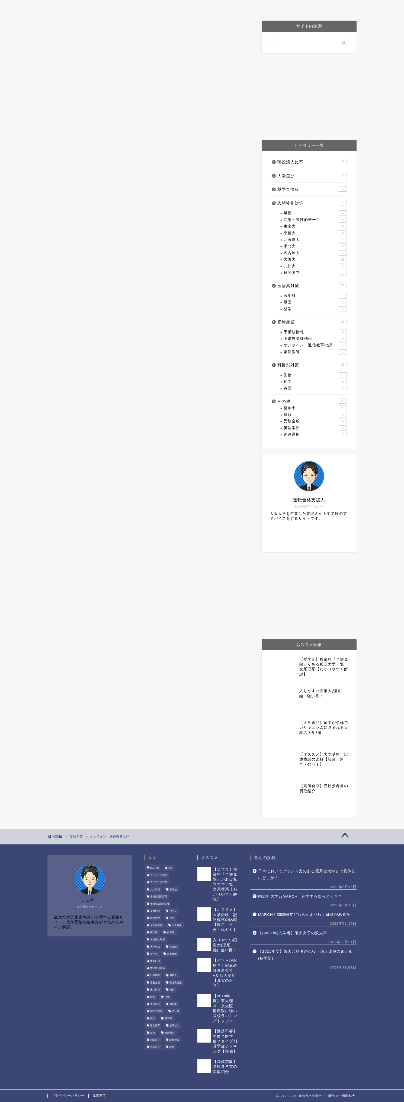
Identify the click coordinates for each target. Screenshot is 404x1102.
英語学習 (315, 428)
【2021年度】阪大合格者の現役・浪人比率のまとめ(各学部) (305, 955)
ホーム (104, 7)
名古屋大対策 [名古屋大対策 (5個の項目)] (157, 939)
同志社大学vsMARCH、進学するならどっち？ (300, 896)
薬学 (315, 309)
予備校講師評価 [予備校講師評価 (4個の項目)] (158, 896)
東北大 (315, 246)
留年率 (315, 408)
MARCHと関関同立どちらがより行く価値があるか (304, 915)
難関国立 (315, 273)
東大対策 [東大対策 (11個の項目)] (155, 990)
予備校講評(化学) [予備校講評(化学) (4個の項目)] (159, 903)
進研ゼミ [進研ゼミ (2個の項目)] (174, 1025)
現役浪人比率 (312, 161)
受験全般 (315, 421)
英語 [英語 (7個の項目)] (152, 1018)
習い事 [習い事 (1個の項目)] (175, 1011)
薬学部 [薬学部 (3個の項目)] (168, 1018)
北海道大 (315, 239)
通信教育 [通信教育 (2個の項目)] (155, 1025)
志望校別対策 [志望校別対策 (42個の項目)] (157, 968)
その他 (312, 401)
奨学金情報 (312, 189)
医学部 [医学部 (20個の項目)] (154, 932)
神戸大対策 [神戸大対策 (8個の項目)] (156, 1011)
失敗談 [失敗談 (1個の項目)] (173, 946)
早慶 (315, 213)
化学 (315, 381)
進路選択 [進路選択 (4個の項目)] (169, 1032)
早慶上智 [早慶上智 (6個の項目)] (155, 982)
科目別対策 (312, 364)
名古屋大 (315, 253)
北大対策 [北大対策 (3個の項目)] (177, 925)
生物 (315, 375)
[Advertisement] (309, 97)
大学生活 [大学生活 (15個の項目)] (155, 946)
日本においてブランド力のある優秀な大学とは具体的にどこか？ (307, 874)
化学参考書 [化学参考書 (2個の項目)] (156, 925)
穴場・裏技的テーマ (315, 220)
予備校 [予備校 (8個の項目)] (173, 889)
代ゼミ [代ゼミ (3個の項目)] (173, 911)
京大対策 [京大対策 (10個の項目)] (155, 911)
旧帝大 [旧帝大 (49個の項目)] (173, 975)
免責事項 (99, 1095)
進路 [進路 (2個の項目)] (152, 1032)
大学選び (312, 175)
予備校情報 (315, 332)
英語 (315, 388)
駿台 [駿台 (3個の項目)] (171, 1047)
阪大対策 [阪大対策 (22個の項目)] (174, 1039)
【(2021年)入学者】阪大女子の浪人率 (292, 933)
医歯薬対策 (213, 7)
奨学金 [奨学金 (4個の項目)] (154, 954)
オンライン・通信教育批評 (315, 345)
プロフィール (140, 7)
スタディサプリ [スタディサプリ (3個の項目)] (158, 882)
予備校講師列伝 (315, 338)
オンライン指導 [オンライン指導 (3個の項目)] (158, 875)
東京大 (315, 226)
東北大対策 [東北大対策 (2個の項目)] (175, 982)
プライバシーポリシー (68, 1095)
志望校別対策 (312, 202)
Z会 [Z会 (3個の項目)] (170, 868)
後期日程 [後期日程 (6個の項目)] (155, 961)
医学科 (315, 296)
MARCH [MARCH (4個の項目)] (154, 868)
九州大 (315, 266)
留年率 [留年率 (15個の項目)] (173, 1004)
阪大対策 (178, 7)
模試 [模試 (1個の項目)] (171, 990)
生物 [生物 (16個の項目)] (167, 997)
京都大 (315, 233)
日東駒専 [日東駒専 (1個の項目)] (155, 975)
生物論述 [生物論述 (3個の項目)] (155, 1004)
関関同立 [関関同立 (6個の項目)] (155, 1039)
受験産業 (312, 321)
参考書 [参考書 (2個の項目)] (170, 932)
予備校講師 (251, 7)
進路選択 (315, 434)
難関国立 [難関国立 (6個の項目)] (155, 1047)
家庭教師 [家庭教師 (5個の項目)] (172, 954)
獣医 (315, 302)
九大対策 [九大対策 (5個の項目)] (155, 889)
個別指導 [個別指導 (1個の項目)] (155, 918)
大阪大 (315, 259)
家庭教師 (315, 352)
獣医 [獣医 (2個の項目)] (152, 997)
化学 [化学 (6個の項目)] (171, 918)
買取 (315, 414)
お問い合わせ (292, 7)
